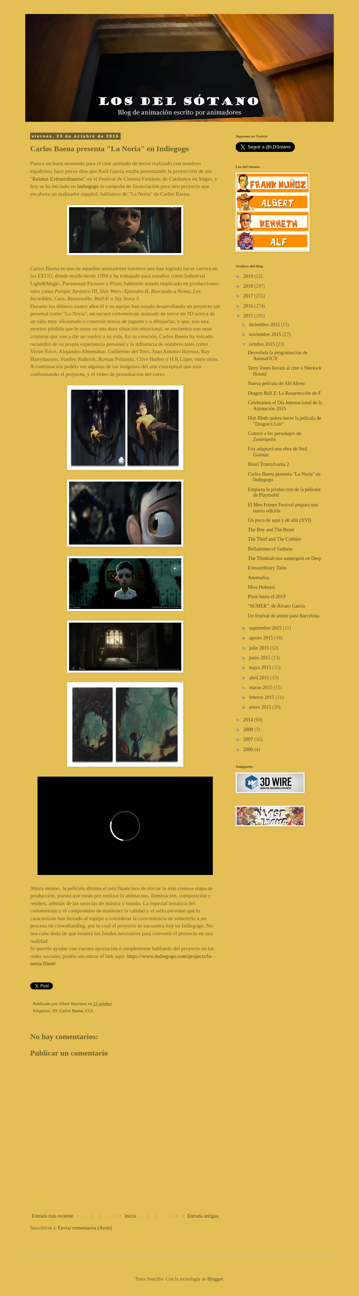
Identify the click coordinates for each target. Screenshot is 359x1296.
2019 (249, 276)
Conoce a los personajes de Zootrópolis (274, 436)
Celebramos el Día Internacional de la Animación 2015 (285, 405)
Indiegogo (88, 186)
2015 (249, 315)
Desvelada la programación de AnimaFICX (277, 355)
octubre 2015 (262, 344)
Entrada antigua (203, 1216)
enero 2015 (260, 707)
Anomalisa (258, 577)
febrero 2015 (262, 697)
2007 (249, 739)
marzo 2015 (261, 687)
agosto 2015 (261, 637)
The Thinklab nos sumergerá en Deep (284, 558)
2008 (249, 729)
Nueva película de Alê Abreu (276, 383)
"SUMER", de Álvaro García (276, 606)
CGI (89, 1010)
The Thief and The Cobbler (275, 539)
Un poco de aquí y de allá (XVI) (279, 520)
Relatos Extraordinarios (57, 179)
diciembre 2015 (265, 324)
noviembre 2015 (265, 334)
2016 (249, 306)
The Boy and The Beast (271, 529)
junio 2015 (260, 657)
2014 (249, 719)
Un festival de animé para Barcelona (283, 615)
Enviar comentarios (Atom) (85, 1228)
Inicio (130, 1216)
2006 (249, 749)
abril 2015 (259, 677)
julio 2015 (259, 648)
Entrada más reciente (52, 1216)
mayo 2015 (260, 667)
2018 (249, 286)
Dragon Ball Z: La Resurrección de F (284, 393)
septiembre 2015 (266, 628)
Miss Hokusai (261, 587)
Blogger (215, 1279)
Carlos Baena (71, 1010)
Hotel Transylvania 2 (268, 464)
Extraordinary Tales (267, 567)
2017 (249, 296)
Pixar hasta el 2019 (266, 596)
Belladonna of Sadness (270, 549)
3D (54, 1010)
